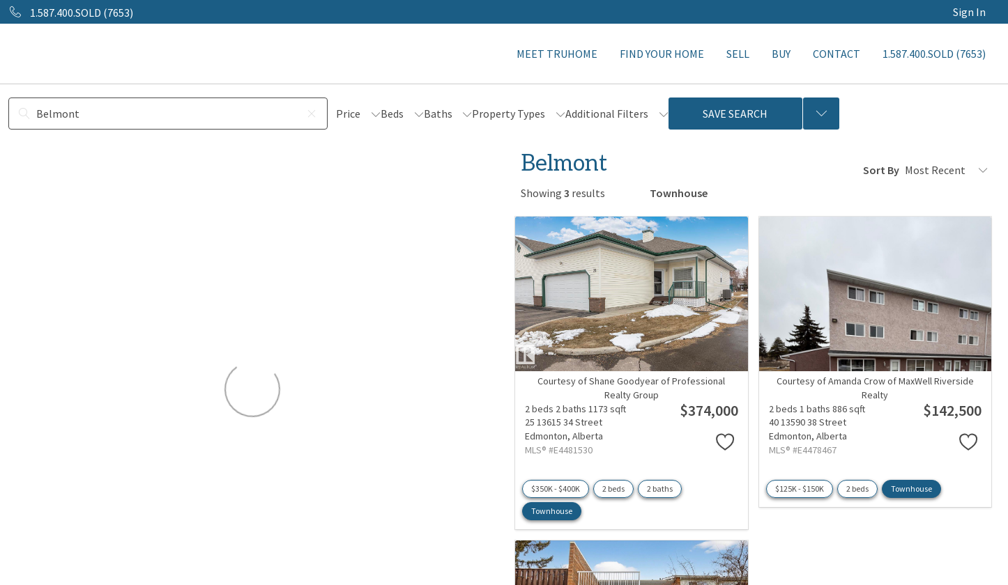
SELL (737, 54)
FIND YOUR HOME (662, 54)
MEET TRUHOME (557, 54)
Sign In (969, 12)
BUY (781, 54)
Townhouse (551, 511)
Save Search (735, 113)
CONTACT (836, 54)
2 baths (660, 488)
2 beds (613, 488)
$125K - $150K (799, 488)
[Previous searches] (821, 114)
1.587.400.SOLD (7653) (934, 54)
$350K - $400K (555, 488)
